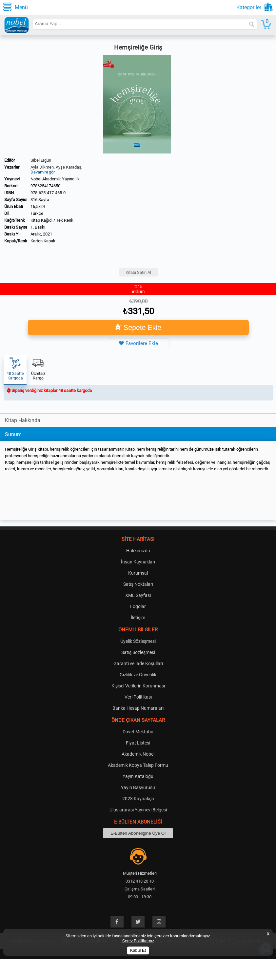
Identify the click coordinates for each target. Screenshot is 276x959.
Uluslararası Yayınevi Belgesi (138, 809)
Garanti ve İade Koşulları (138, 663)
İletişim (138, 617)
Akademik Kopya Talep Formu (138, 765)
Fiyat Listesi (138, 742)
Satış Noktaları (138, 584)
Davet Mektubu (138, 731)
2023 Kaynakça (138, 798)
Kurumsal (138, 573)
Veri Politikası (138, 697)
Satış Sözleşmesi (138, 652)
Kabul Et (138, 950)
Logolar (138, 606)
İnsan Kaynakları (138, 561)
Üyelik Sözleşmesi (138, 641)
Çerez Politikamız (138, 940)
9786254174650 (45, 185)
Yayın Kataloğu (138, 776)
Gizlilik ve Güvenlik (138, 674)
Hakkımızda (138, 550)
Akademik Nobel (138, 754)
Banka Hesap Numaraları (138, 708)
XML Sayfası (138, 595)
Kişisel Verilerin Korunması (138, 685)
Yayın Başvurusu (138, 787)
